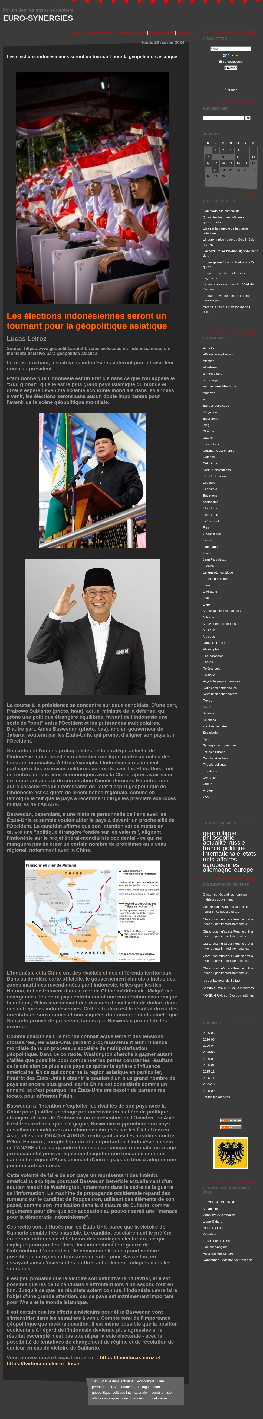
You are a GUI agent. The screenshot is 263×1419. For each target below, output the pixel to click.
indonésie (156, 1393)
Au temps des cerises (218, 1253)
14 (208, 163)
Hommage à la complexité (221, 210)
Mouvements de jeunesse (221, 623)
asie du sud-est (133, 1398)
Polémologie (212, 668)
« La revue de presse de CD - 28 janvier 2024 (107, 33)
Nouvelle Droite (214, 642)
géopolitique (219, 832)
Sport (207, 739)
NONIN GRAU (213, 988)
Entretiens (210, 495)
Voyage (208, 790)
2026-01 (209, 1065)
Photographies (213, 655)
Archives (209, 392)
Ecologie (209, 482)
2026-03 (209, 1052)
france (211, 847)
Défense (209, 457)
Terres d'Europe (214, 751)
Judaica (208, 566)
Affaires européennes (218, 354)
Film (206, 527)
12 (246, 156)
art (205, 399)
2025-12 (209, 1071)
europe (243, 869)
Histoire (208, 540)
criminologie (211, 444)
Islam (207, 553)
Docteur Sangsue (215, 1247)
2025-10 (209, 1084)
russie (237, 842)
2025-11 (209, 1078)
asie (168, 1393)
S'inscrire (231, 55)
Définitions (210, 463)
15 (215, 163)
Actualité (209, 348)
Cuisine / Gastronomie (218, 450)
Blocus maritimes (241, 988)
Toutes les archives (216, 1097)
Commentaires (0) (125, 1387)
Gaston (208, 894)
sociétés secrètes (215, 726)
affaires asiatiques (106, 1398)
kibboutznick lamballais (219, 1215)
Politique (209, 675)
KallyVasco (210, 1234)
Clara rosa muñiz (215, 919)
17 (230, 163)
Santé (207, 707)
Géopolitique (212, 534)
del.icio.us (158, 1398)
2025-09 (209, 1090)
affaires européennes (221, 862)
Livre (206, 598)
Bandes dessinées (216, 405)
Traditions (210, 771)
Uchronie (209, 777)
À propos (230, 89)
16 (223, 163)
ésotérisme (210, 502)
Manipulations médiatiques (222, 610)
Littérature (210, 591)
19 (246, 163)
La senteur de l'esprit (217, 1240)
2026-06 (209, 1033)
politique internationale (224, 850)
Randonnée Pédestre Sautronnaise (228, 1260)
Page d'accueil (161, 33)
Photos (208, 662)
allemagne (217, 869)
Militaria (208, 617)
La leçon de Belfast (226, 980)
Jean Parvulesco (214, 559)
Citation (208, 437)
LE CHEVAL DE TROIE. (220, 1202)
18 (238, 163)
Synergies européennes (219, 745)
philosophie (218, 837)
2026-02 (209, 1058)
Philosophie (211, 649)
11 (238, 156)
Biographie (210, 418)
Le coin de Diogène (216, 578)
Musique (209, 630)
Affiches (208, 360)
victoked (209, 906)
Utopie (207, 783)
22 (215, 169)
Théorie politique (214, 764)
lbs (205, 980)
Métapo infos (212, 1208)
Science (208, 713)
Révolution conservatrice (220, 694)
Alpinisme (210, 367)
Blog (206, 425)
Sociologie (210, 732)
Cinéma (208, 431)
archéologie (211, 380)
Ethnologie (210, 508)
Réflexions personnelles (220, 687)
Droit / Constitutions (217, 470)
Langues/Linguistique (218, 572)
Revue (207, 700)
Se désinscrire (230, 61)
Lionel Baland (212, 1221)
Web (206, 796)
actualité (214, 842)
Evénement (211, 521)
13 (253, 156)
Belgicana (210, 412)
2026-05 (209, 1039)
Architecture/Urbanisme (219, 386)
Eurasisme (210, 514)
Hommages (211, 546)
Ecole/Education (214, 476)
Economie (210, 489)
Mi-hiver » (185, 33)
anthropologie (212, 373)
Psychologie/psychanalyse (221, 681)
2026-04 (209, 1045)
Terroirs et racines (215, 758)
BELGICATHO (213, 1228)
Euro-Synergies (38, 18)
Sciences (209, 719)
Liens (207, 585)
